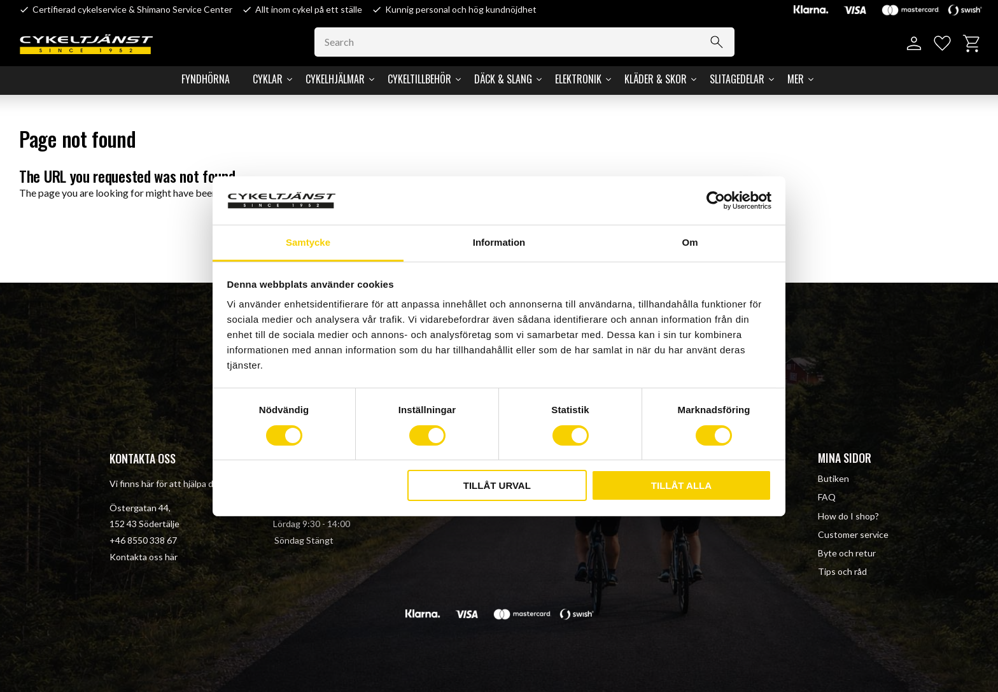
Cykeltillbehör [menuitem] (419, 79)
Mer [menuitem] (795, 79)
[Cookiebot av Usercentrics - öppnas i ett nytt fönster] (715, 200)
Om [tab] (690, 242)
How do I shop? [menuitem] (848, 516)
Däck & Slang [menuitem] (503, 79)
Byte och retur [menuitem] (847, 552)
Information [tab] (499, 242)
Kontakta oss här (143, 556)
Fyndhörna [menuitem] (205, 79)
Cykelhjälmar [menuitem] (335, 79)
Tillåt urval (497, 485)
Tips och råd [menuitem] (842, 571)
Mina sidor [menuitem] (844, 457)
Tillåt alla (681, 485)
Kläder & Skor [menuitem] (655, 79)
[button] (942, 43)
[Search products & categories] (524, 42)
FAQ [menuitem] (827, 496)
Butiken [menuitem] (833, 478)
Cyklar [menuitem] (268, 79)
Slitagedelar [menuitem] (737, 79)
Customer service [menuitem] (853, 534)
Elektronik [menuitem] (578, 79)
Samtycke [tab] (308, 242)
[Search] (717, 42)
